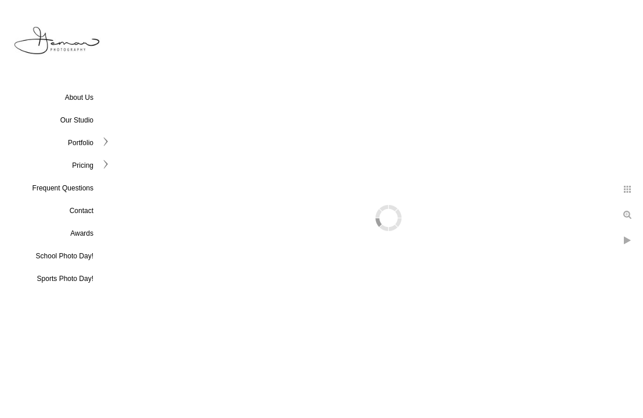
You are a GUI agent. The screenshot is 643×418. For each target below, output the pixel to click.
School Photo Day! (64, 256)
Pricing (82, 165)
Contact (81, 211)
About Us (79, 97)
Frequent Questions (62, 188)
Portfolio (80, 143)
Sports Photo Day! (65, 279)
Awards (81, 233)
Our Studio (76, 120)
